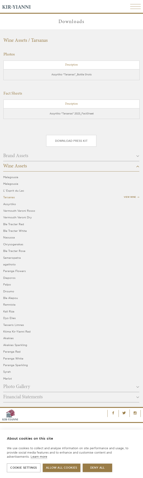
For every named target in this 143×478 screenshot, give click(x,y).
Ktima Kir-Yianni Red (17, 331)
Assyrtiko (9, 204)
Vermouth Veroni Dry (17, 217)
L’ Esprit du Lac (13, 191)
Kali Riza (8, 311)
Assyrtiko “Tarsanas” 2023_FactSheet (72, 113)
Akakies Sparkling (15, 345)
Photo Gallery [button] (71, 386)
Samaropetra (12, 258)
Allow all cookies (61, 468)
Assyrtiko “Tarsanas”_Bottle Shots (71, 74)
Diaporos (9, 278)
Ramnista (9, 304)
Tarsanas (9, 197)
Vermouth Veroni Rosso (19, 211)
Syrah (7, 372)
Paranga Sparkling (15, 365)
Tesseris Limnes (13, 325)
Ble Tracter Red (13, 224)
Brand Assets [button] (71, 155)
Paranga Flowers (14, 271)
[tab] (71, 157)
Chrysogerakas (13, 244)
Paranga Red (12, 352)
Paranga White (13, 358)
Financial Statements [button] (71, 397)
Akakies (8, 338)
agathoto (9, 264)
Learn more (39, 457)
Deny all (97, 468)
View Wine (130, 197)
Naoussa (9, 237)
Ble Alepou (10, 298)
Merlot (7, 378)
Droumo (8, 291)
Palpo (7, 284)
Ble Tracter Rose (14, 251)
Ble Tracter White (15, 231)
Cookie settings (23, 468)
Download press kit (71, 141)
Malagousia (10, 177)
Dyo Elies (9, 318)
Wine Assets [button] (71, 166)
